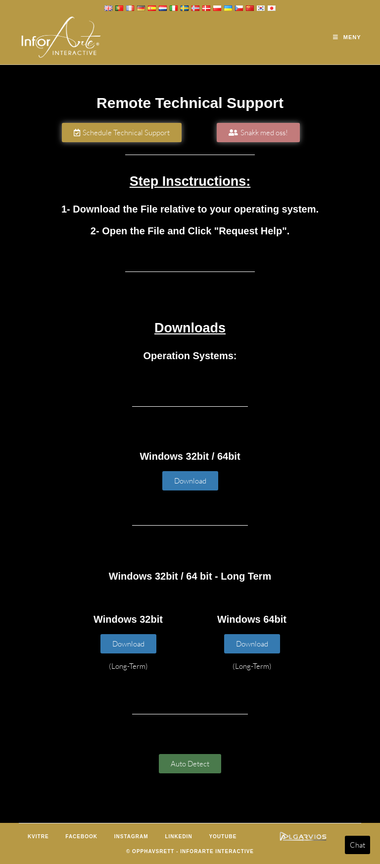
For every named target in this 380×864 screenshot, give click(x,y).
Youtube (223, 836)
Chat (357, 845)
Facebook (81, 836)
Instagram (131, 836)
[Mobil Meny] (347, 37)
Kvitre (38, 836)
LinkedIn (178, 836)
